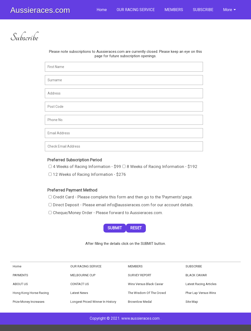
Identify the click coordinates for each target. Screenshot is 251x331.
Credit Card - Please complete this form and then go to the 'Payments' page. (121, 196)
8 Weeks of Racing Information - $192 (159, 166)
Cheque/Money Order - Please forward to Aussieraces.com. (106, 212)
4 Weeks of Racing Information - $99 (85, 166)
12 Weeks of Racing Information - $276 (87, 174)
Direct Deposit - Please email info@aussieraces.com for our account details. (121, 204)
